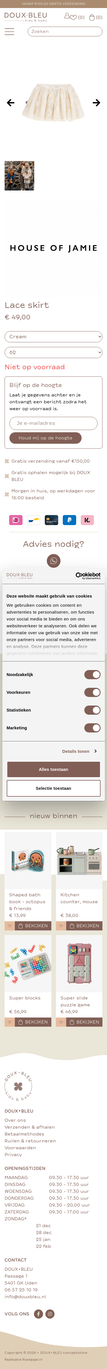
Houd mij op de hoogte (45, 438)
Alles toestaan (53, 769)
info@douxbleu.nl (25, 1297)
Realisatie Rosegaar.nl (23, 1360)
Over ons (15, 1120)
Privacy (13, 1155)
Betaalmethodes (24, 1134)
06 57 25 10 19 (21, 1290)
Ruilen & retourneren (30, 1141)
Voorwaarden (20, 1148)
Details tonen (75, 751)
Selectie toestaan (53, 788)
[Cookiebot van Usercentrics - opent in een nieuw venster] (76, 576)
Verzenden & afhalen (30, 1127)
